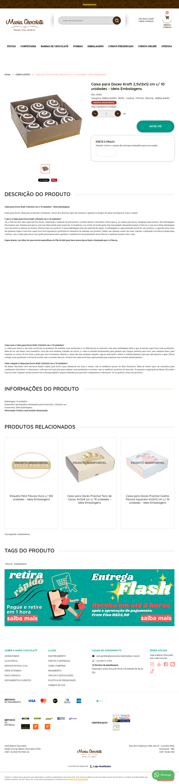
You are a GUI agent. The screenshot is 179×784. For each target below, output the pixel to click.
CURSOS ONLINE (147, 46)
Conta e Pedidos (143, 21)
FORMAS (78, 46)
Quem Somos (12, 655)
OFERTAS (166, 46)
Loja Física (11, 660)
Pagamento (54, 670)
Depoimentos (89, 4)
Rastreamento (57, 655)
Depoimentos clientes (18, 680)
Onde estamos (13, 670)
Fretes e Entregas (59, 660)
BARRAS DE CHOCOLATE (54, 46)
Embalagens (20, 563)
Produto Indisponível (31, 465)
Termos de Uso (57, 685)
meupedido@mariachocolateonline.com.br (118, 655)
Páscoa (9, 563)
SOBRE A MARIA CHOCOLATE (21, 650)
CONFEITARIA (28, 46)
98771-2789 (104, 660)
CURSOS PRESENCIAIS (120, 46)
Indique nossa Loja (16, 665)
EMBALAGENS (96, 46)
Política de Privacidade (62, 680)
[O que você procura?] (117, 20)
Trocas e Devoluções (60, 675)
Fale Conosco (12, 675)
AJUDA (52, 650)
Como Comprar (57, 665)
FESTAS (11, 46)
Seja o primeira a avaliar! (103, 106)
